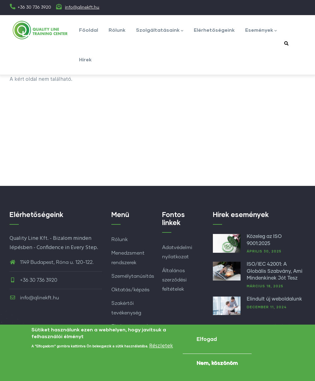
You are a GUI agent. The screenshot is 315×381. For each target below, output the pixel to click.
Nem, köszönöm (217, 363)
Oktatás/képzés (130, 289)
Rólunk (117, 30)
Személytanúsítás (132, 276)
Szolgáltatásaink (159, 30)
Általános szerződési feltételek (174, 280)
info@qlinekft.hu (82, 7)
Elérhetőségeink (214, 30)
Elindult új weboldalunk (274, 299)
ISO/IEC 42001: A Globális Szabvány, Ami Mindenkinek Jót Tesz (274, 271)
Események (261, 30)
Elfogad (207, 340)
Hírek (85, 59)
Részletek (161, 346)
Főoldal (88, 30)
